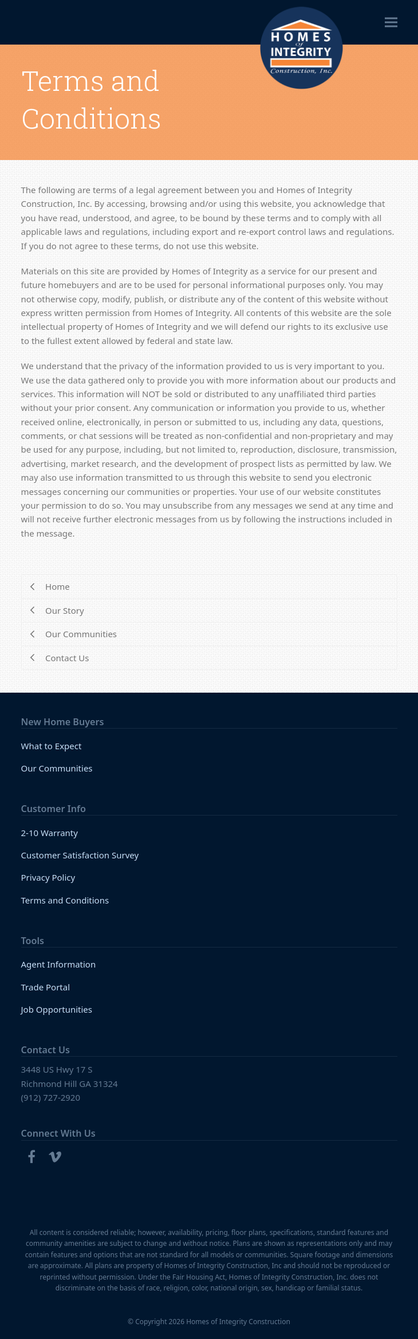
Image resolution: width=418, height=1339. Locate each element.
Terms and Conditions (65, 900)
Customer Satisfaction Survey (80, 855)
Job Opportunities (57, 1009)
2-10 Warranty (49, 832)
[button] (391, 22)
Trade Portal (45, 987)
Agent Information (58, 964)
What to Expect (51, 746)
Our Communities (57, 768)
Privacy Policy (48, 877)
